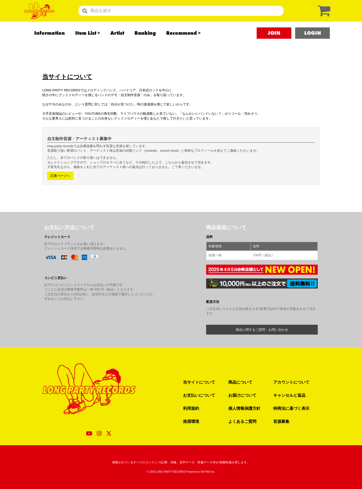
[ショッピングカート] (323, 17)
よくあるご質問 (242, 421)
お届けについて (242, 395)
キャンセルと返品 (289, 395)
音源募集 (281, 421)
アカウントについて (291, 382)
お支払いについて (199, 395)
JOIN (274, 46)
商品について (240, 382)
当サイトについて (199, 382)
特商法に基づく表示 (291, 408)
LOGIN (312, 46)
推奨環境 (191, 421)
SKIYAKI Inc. (208, 471)
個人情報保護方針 (244, 408)
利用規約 (191, 408)
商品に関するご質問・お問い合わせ (262, 330)
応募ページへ (60, 176)
